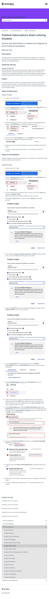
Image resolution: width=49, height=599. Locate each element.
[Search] (45, 20)
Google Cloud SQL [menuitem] (9, 564)
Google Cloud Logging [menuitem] (9, 539)
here (42, 75)
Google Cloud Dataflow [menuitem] (10, 577)
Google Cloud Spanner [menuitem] (9, 567)
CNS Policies (5, 30)
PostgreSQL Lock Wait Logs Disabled (10, 504)
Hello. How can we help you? (14, 17)
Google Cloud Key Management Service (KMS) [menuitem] (15, 552)
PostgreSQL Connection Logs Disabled (10, 508)
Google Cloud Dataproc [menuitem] (10, 561)
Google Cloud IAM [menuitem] (9, 533)
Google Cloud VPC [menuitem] (9, 530)
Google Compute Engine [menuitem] (10, 549)
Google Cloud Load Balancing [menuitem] (11, 536)
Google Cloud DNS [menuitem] (9, 555)
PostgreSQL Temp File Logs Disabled (10, 516)
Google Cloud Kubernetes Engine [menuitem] (12, 542)
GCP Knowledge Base (16, 30)
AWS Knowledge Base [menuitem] (8, 520)
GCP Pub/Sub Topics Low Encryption (10, 500)
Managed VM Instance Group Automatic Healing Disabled (14, 512)
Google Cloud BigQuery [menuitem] (10, 574)
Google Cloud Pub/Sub (29, 30)
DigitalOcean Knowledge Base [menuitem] (10, 580)
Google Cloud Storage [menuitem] (9, 558)
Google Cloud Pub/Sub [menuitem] (10, 545)
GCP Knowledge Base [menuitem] (8, 527)
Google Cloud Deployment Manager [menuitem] (13, 571)
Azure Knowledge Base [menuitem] (8, 523)
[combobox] (23, 20)
